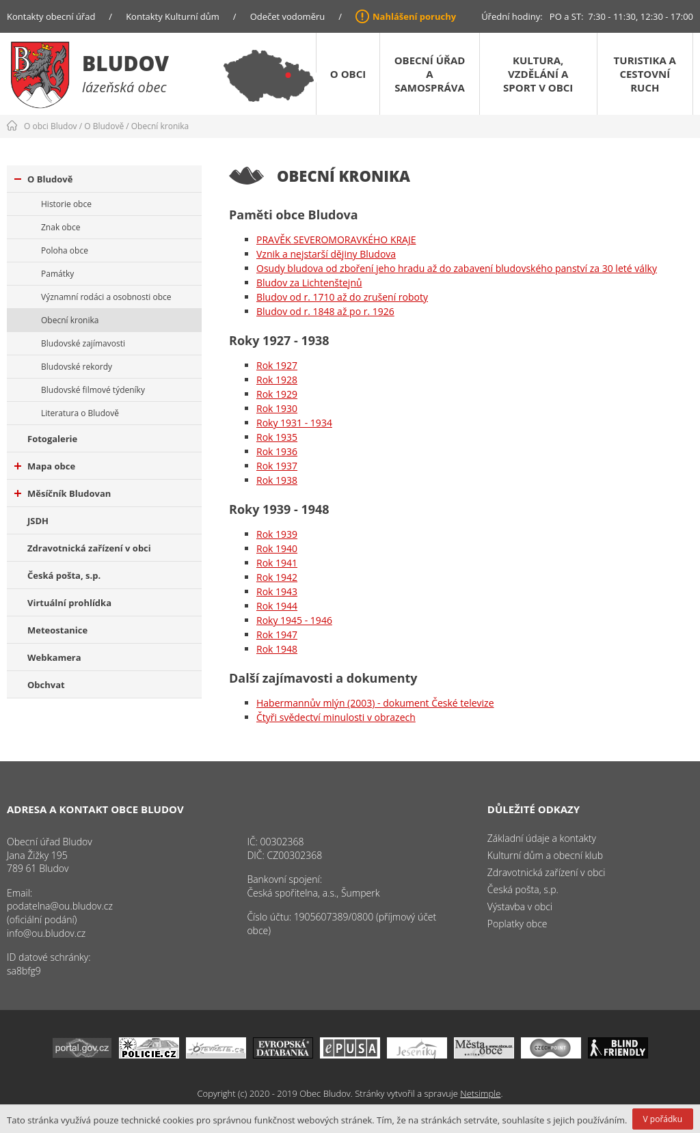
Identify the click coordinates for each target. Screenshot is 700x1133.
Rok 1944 (276, 605)
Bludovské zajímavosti (83, 343)
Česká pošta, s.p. (63, 575)
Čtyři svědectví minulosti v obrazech (336, 717)
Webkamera (54, 657)
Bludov (125, 63)
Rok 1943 (276, 591)
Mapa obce (44, 466)
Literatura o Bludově (80, 413)
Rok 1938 (276, 480)
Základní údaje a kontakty (541, 838)
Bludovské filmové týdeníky (93, 390)
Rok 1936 (276, 451)
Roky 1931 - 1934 (294, 422)
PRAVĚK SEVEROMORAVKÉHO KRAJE (336, 239)
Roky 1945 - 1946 (294, 620)
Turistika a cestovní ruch (645, 73)
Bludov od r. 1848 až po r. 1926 (325, 311)
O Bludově (104, 126)
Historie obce (66, 204)
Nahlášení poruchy (414, 16)
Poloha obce (64, 250)
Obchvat (46, 685)
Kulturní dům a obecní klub (545, 855)
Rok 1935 (276, 437)
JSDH (38, 521)
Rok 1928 (276, 379)
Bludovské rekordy (76, 366)
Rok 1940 (276, 548)
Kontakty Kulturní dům (172, 16)
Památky (57, 273)
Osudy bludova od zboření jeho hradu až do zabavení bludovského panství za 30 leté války (456, 268)
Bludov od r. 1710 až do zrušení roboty (342, 296)
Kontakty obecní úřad (51, 16)
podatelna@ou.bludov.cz (60, 905)
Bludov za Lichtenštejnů (309, 282)
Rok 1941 (276, 562)
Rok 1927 (276, 365)
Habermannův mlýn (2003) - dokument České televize (375, 702)
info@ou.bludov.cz (46, 933)
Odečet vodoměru (287, 16)
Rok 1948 (276, 648)
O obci (348, 74)
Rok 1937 (276, 465)
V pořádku (662, 1119)
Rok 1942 (276, 577)
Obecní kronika (160, 126)
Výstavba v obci (519, 906)
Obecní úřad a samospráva (430, 73)
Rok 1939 (276, 534)
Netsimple (480, 1093)
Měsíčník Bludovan (62, 493)
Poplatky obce (517, 923)
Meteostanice (57, 630)
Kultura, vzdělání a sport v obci (538, 73)
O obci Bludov (50, 126)
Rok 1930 (276, 408)
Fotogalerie (52, 439)
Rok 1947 (276, 634)
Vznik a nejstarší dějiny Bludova (326, 253)
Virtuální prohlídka (69, 603)
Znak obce (60, 227)
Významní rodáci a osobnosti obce (106, 297)
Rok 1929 (276, 393)
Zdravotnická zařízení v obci (89, 548)
